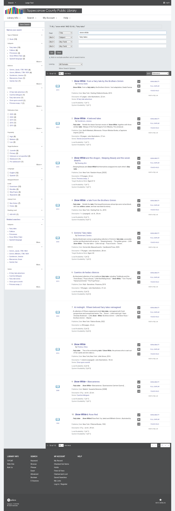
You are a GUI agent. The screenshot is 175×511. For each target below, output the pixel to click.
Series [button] (10, 88)
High (11, 136)
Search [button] (31, 18)
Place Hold (148, 90)
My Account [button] (50, 18)
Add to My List (153, 95)
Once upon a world (16, 100)
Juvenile (13, 150)
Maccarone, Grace (16, 78)
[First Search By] (65, 33)
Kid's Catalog (161, 502)
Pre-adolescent (15, 162)
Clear (59, 53)
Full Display (148, 86)
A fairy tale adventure (17, 92)
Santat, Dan (14, 81)
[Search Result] (58, 86)
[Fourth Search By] (65, 46)
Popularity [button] (11, 132)
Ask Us (10, 467)
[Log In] (164, 3)
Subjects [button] (10, 43)
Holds (56, 467)
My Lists (57, 481)
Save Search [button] (25, 24)
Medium (13, 139)
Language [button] (11, 169)
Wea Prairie (14, 192)
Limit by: (52, 64)
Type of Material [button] (13, 35)
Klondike (13, 189)
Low (11, 142)
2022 (12, 117)
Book (12, 39)
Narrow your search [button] (14, 30)
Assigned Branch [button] (13, 180)
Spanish (13, 175)
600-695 (13, 214)
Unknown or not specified (19, 156)
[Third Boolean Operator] (51, 46)
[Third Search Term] (121, 41)
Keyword (34, 461)
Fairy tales (13, 47)
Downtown (14, 186)
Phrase (33, 467)
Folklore (12, 50)
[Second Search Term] (121, 37)
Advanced (34, 474)
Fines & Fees (59, 471)
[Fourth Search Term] (121, 46)
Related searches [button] (13, 219)
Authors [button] (10, 65)
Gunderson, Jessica (16, 75)
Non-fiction (14, 203)
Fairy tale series (15, 97)
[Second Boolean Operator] (51, 42)
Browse (34, 464)
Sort (148, 73)
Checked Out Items (61, 464)
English (12, 173)
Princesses (13, 53)
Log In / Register (60, 484)
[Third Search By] (65, 42)
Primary (13, 153)
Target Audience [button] (13, 146)
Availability (148, 81)
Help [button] (67, 18)
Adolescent (14, 159)
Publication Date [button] (13, 110)
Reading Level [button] (12, 210)
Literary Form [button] (12, 199)
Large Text (29, 3)
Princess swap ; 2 (16, 103)
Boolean (34, 477)
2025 (12, 114)
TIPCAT (10, 461)
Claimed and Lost (61, 474)
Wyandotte (14, 195)
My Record (58, 461)
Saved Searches (60, 477)
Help (79, 456)
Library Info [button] (13, 18)
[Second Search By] (65, 37)
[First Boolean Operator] (51, 37)
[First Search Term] (121, 32)
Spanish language (16, 59)
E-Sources (35, 481)
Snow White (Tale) (16, 56)
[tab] (25, 29)
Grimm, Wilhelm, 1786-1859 (19, 72)
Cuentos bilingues (16, 95)
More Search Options (67, 68)
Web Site (10, 464)
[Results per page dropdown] (61, 73)
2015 (12, 125)
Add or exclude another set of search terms (67, 57)
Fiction (12, 206)
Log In (168, 3)
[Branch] (11, 3)
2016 (12, 123)
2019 (12, 120)
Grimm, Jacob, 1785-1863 (19, 70)
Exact (33, 471)
